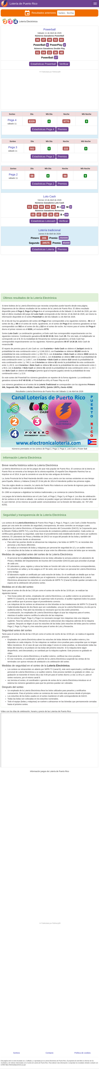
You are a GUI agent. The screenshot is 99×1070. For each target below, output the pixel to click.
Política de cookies (82, 1053)
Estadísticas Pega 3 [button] (43, 156)
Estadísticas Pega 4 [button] (43, 129)
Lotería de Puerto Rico (23, 3)
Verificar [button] (63, 64)
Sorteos (16, 1053)
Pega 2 (13, 174)
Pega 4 (12, 120)
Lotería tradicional (50, 230)
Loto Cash (49, 196)
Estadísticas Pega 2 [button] (43, 183)
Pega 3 (12, 147)
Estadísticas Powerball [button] (43, 64)
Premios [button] (62, 129)
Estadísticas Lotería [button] (43, 249)
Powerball (49, 29)
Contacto (49, 1053)
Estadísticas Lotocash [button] (43, 221)
